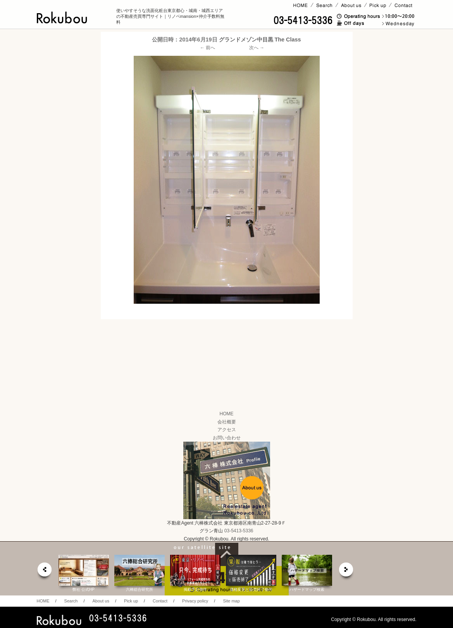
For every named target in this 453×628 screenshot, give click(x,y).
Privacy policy (195, 601)
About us (100, 601)
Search (71, 601)
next (346, 572)
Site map (231, 601)
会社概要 (226, 422)
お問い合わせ (227, 437)
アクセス (226, 429)
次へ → (256, 47)
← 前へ (207, 47)
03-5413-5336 (238, 530)
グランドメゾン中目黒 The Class (260, 39)
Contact (160, 601)
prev (44, 572)
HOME (227, 413)
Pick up (131, 601)
